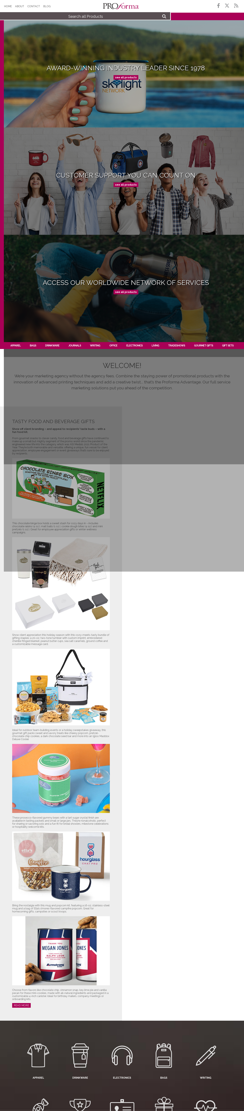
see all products (126, 77)
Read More (21, 1005)
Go (164, 16)
